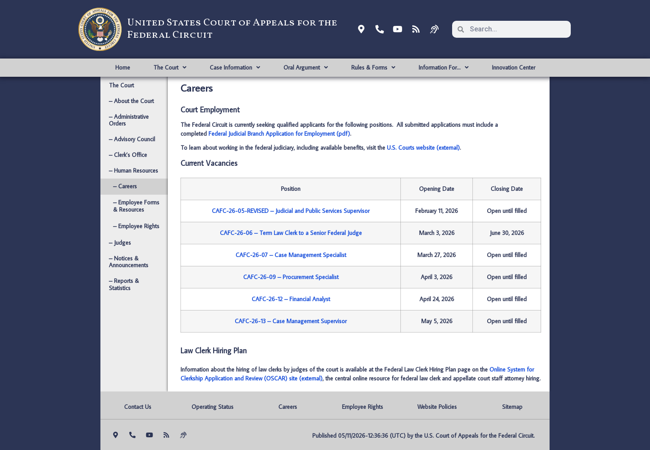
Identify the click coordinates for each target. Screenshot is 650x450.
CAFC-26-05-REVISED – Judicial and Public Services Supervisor (290, 211)
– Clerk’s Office (128, 155)
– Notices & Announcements (128, 261)
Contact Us (137, 407)
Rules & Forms (373, 67)
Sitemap (512, 407)
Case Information (235, 67)
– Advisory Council (132, 139)
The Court (169, 67)
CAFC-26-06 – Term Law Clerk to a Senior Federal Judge (291, 233)
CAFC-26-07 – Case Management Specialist (291, 255)
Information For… (444, 67)
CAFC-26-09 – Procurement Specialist (291, 277)
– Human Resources (133, 170)
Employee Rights (362, 407)
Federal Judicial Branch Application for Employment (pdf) (279, 133)
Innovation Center (513, 67)
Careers (287, 407)
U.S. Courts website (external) (423, 147)
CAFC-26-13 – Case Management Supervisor (291, 321)
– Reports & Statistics (124, 284)
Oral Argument (305, 67)
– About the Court (131, 101)
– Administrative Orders (129, 120)
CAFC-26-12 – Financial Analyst (291, 299)
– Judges (120, 242)
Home (122, 67)
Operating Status (212, 407)
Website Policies (437, 407)
